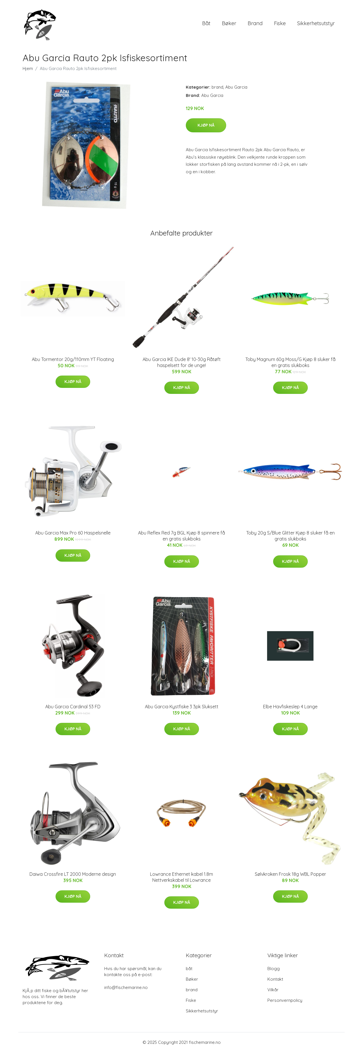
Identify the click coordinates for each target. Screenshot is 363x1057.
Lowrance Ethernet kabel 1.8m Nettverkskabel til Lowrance (181, 882)
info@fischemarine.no (126, 992)
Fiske (280, 25)
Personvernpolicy (284, 1005)
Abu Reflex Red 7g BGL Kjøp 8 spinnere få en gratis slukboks (181, 541)
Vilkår (273, 994)
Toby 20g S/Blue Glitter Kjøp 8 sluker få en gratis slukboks (290, 541)
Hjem (28, 73)
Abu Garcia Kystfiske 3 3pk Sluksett (181, 711)
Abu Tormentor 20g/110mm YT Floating (73, 364)
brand (255, 25)
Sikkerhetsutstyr (316, 25)
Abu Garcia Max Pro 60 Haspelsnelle (73, 538)
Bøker (229, 25)
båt (206, 25)
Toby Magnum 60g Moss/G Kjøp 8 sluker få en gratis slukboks (290, 367)
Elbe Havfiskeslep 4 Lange (290, 711)
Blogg (273, 973)
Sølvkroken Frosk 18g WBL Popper (290, 879)
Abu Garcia (236, 92)
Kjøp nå (206, 130)
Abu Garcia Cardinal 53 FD (72, 711)
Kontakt (275, 984)
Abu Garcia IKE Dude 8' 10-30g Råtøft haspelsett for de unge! (182, 367)
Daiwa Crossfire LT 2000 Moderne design (72, 879)
